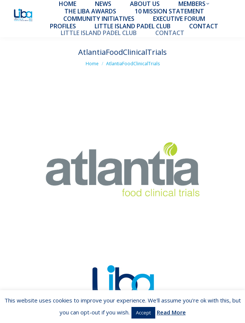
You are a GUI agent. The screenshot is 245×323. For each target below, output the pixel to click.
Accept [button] (143, 312)
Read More (171, 312)
